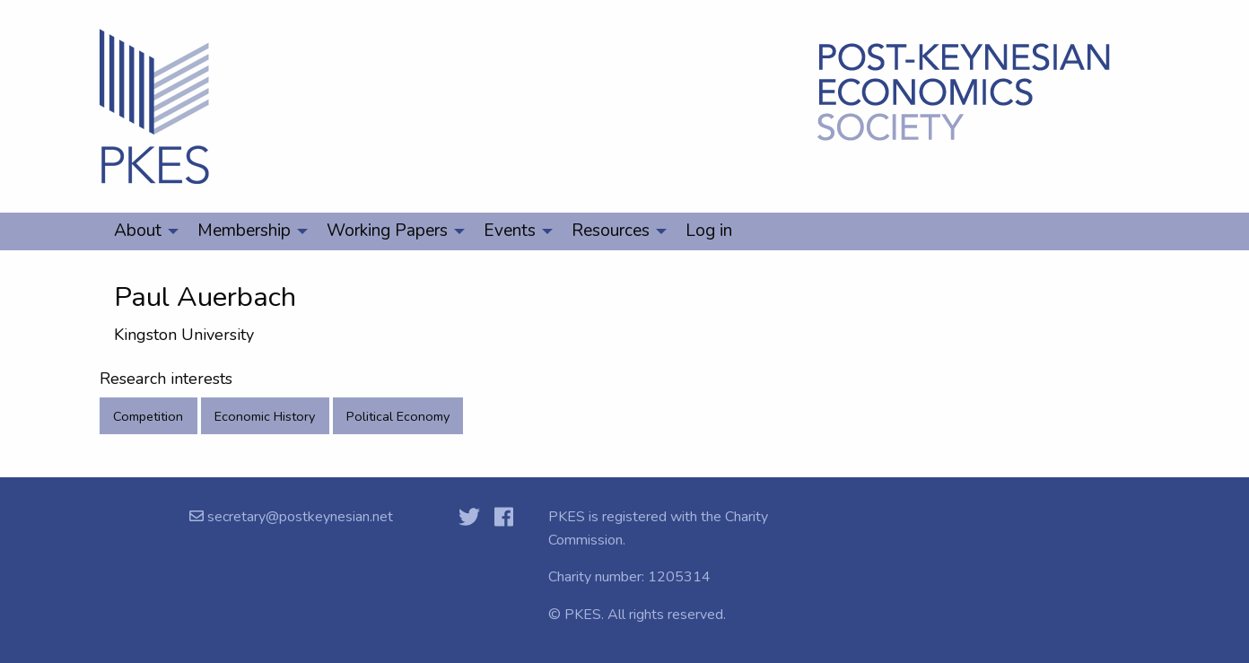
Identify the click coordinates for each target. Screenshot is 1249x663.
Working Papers (387, 230)
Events (510, 230)
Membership (244, 230)
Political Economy (398, 416)
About (138, 230)
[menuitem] (141, 231)
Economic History (264, 416)
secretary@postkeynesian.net (298, 517)
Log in (709, 230)
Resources (611, 230)
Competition (148, 416)
